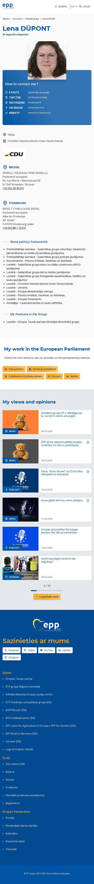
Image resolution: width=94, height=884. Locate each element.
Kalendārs (11, 833)
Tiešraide (11, 849)
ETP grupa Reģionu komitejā (22, 686)
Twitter (29, 650)
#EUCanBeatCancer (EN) (20, 718)
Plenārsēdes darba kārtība (21, 825)
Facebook (11, 650)
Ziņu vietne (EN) (15, 764)
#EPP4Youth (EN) (15, 710)
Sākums (6, 18)
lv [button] (74, 6)
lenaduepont (34, 102)
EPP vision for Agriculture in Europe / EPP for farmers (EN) (40, 726)
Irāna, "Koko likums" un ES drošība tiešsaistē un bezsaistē (62, 473)
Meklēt (84, 6)
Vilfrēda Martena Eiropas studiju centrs (29, 694)
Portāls (9, 818)
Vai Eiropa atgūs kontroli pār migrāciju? (58, 560)
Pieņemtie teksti (15, 841)
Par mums (17, 18)
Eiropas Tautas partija (18, 679)
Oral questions (14, 369)
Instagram (11, 657)
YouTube (46, 650)
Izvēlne (61, 6)
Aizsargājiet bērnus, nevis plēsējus (62, 500)
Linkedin (64, 650)
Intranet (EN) (13, 741)
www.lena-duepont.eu (39, 112)
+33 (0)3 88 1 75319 (14, 228)
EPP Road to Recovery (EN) (21, 733)
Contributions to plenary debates (23, 376)
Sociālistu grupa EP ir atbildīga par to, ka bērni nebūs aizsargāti (61, 414)
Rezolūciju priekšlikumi (42, 369)
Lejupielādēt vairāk (47, 596)
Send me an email (38, 92)
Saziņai (9, 779)
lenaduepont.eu (36, 107)
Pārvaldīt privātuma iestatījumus (24, 795)
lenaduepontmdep (37, 97)
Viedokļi (72, 376)
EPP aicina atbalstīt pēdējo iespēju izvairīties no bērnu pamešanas (61, 444)
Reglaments (12, 803)
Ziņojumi (54, 376)
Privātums (11, 787)
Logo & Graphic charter (19, 749)
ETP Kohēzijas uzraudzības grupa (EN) (28, 702)
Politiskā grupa (32, 18)
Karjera (9, 772)
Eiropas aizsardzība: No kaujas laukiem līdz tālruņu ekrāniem (59, 531)
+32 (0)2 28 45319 (13, 188)
